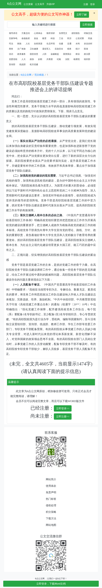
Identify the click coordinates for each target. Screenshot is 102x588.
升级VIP (50, 4)
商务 (11, 49)
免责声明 (51, 492)
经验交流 (88, 33)
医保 (86, 49)
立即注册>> (62, 416)
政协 (32, 59)
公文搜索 (28, 4)
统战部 (22, 64)
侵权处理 (51, 505)
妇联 (40, 59)
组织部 (87, 59)
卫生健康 (34, 49)
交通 (69, 43)
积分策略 (51, 511)
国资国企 (67, 54)
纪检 (59, 59)
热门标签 (51, 498)
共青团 (49, 59)
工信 (61, 38)
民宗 (69, 38)
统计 (78, 49)
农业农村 (88, 43)
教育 (44, 38)
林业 (78, 54)
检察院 (77, 59)
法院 (67, 59)
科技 (53, 38)
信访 (11, 54)
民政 (90, 38)
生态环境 (50, 43)
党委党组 (13, 59)
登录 (92, 4)
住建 (61, 43)
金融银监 (55, 54)
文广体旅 (21, 49)
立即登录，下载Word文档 (51, 583)
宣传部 (12, 64)
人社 (28, 43)
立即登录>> (62, 408)
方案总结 (25, 33)
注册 (85, 4)
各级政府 (25, 38)
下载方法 (51, 518)
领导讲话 (13, 33)
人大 (23, 59)
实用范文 (63, 33)
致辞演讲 (50, 33)
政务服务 (21, 54)
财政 (19, 43)
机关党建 (34, 64)
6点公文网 (14, 3)
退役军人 (46, 49)
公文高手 (39, 4)
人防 (44, 54)
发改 (36, 38)
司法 (11, 43)
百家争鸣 (13, 38)
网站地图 (51, 524)
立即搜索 (87, 24)
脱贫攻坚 (34, 54)
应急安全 (59, 49)
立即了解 (81, 14)
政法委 (87, 54)
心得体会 (38, 33)
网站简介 (51, 479)
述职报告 (75, 33)
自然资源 (38, 43)
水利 (78, 43)
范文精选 (39, 74)
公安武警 (80, 38)
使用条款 (51, 485)
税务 (69, 49)
